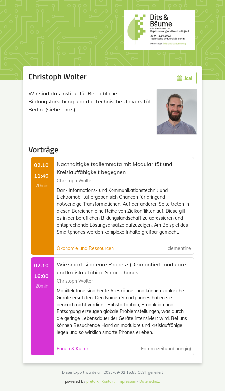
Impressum (127, 381)
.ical (184, 78)
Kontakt (108, 381)
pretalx (92, 381)
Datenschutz (149, 381)
